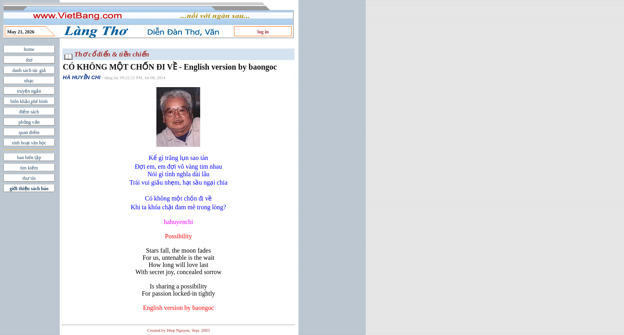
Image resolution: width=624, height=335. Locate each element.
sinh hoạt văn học (29, 143)
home (29, 49)
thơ (29, 60)
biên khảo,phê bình (28, 101)
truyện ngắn (29, 91)
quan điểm (29, 132)
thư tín (28, 178)
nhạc (29, 81)
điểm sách (29, 112)
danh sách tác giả (29, 70)
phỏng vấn (29, 122)
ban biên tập (29, 157)
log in (263, 32)
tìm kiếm (29, 168)
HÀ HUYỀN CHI (81, 77)
